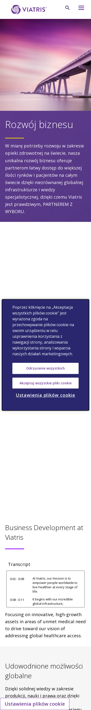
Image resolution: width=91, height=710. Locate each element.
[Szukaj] (67, 8)
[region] (45, 354)
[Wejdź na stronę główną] (28, 9)
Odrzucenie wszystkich (45, 368)
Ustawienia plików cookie (35, 704)
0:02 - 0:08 (17, 579)
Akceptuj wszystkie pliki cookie (45, 383)
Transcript (19, 564)
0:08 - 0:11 (17, 599)
